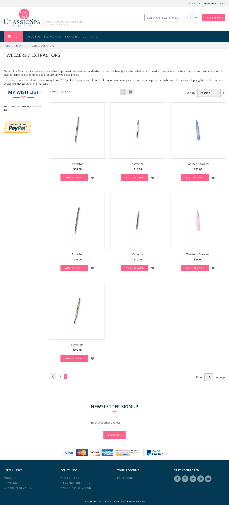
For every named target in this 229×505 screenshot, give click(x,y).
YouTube (208, 478)
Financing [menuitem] (72, 36)
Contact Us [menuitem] (91, 36)
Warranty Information (75, 487)
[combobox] (167, 17)
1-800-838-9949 (213, 17)
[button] (92, 177)
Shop (19, 45)
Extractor (77, 164)
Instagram (185, 478)
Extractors (77, 345)
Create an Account (213, 3)
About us (10, 478)
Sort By (190, 93)
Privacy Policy (69, 478)
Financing (10, 482)
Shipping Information (18, 487)
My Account (125, 478)
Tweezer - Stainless (197, 164)
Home (7, 45)
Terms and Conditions (75, 482)
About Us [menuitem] (33, 36)
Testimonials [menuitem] (52, 36)
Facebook (177, 478)
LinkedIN (193, 478)
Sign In (192, 3)
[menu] (114, 36)
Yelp (200, 478)
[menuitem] (13, 36)
